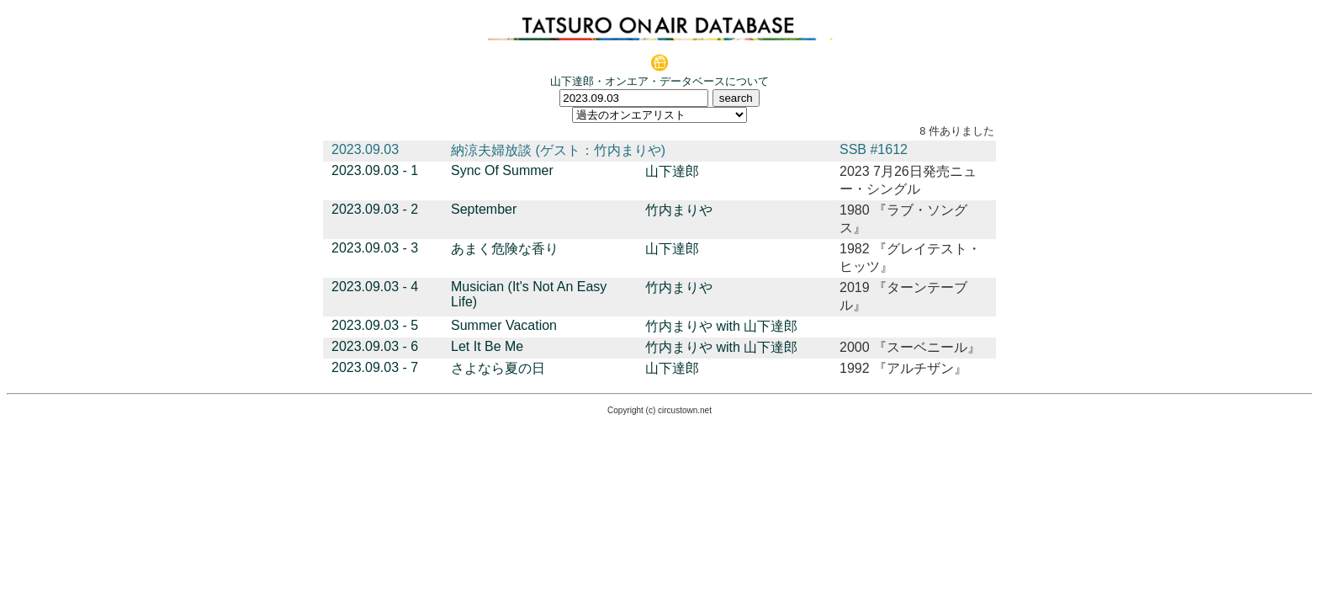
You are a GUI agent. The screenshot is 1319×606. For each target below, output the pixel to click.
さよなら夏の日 (498, 368)
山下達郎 (672, 171)
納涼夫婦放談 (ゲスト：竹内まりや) (558, 150)
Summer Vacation (504, 325)
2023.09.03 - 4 (374, 286)
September (483, 209)
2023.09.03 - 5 (374, 325)
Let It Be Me (487, 346)
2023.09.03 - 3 (374, 248)
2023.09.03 (365, 149)
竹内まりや (678, 210)
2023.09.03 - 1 (374, 170)
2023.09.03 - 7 (374, 367)
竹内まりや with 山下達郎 (721, 326)
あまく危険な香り (505, 249)
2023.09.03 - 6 (374, 346)
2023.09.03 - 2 (374, 209)
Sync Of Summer (502, 170)
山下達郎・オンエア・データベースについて (659, 81)
